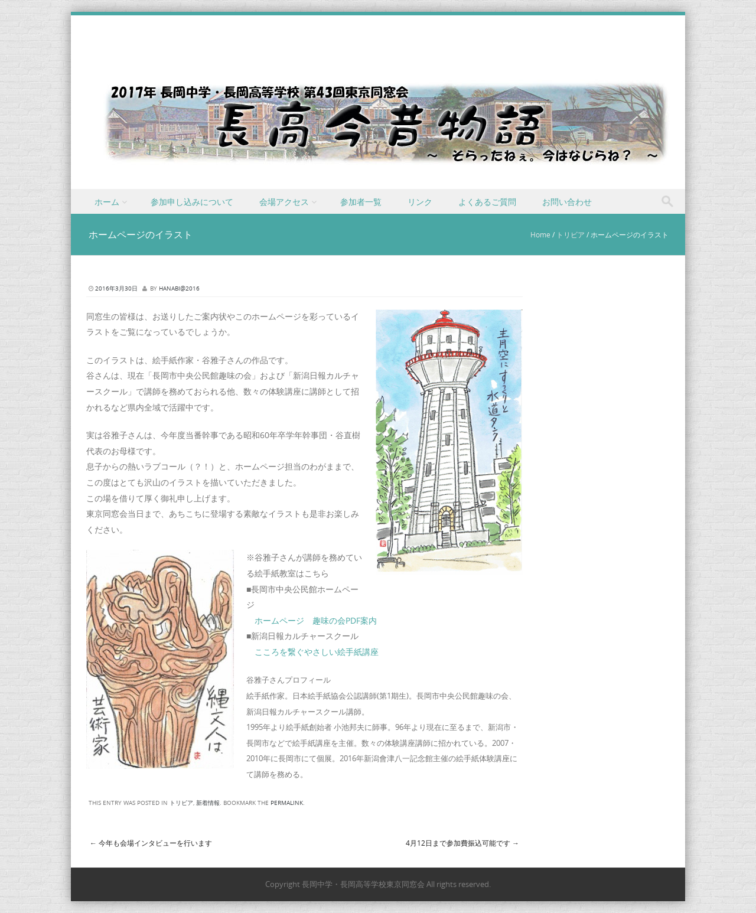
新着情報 (208, 803)
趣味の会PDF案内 (344, 620)
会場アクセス (284, 201)
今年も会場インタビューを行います (151, 842)
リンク (420, 201)
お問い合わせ (567, 201)
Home (540, 234)
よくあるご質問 (487, 201)
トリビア (570, 234)
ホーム (106, 201)
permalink (287, 803)
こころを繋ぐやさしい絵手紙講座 (317, 651)
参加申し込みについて (192, 201)
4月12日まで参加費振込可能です (462, 842)
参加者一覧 (361, 201)
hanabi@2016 (179, 288)
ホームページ (279, 620)
